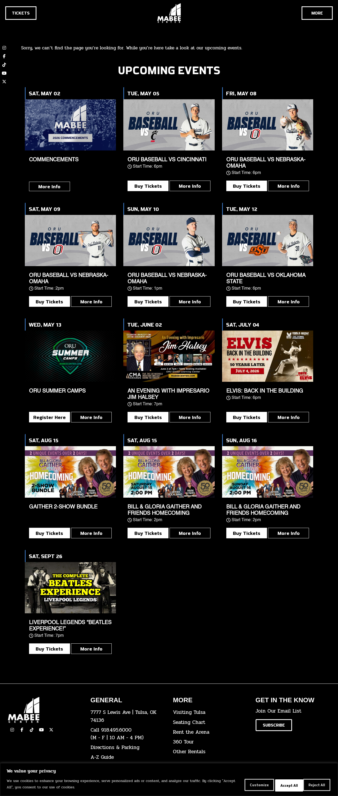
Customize (241, 785)
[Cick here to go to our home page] (45, 710)
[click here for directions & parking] (128, 747)
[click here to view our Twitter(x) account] (51, 730)
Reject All (278, 785)
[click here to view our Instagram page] (12, 730)
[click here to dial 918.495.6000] (128, 734)
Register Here (49, 417)
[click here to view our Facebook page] (4, 56)
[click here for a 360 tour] (210, 742)
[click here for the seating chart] (210, 722)
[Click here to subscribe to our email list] (274, 725)
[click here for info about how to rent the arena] (210, 732)
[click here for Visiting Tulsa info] (210, 712)
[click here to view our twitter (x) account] (4, 81)
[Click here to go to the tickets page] (21, 13)
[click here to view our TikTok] (31, 730)
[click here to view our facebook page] (22, 730)
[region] (169, 780)
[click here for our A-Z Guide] (128, 757)
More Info (49, 186)
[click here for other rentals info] (210, 752)
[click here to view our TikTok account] (4, 64)
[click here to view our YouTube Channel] (41, 730)
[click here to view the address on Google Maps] (128, 716)
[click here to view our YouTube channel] (4, 73)
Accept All (314, 785)
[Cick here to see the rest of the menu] (317, 13)
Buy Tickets (148, 186)
